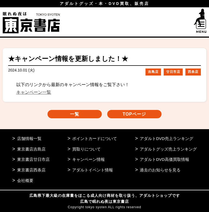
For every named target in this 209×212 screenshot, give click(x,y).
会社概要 (25, 180)
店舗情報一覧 (29, 138)
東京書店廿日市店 (33, 159)
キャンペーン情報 (88, 159)
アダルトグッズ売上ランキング (168, 149)
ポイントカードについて (94, 138)
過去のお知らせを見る (160, 170)
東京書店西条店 (31, 170)
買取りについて (86, 149)
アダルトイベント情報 (92, 170)
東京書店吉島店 (31, 149)
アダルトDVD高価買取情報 (164, 159)
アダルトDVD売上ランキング (166, 138)
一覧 (74, 114)
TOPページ (134, 114)
